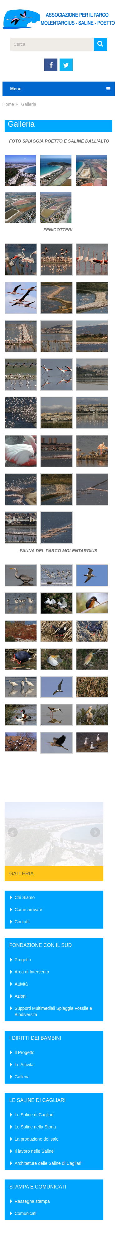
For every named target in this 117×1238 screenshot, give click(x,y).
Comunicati (26, 1155)
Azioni (21, 937)
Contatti (22, 863)
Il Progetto (25, 994)
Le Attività (24, 1006)
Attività (21, 925)
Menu (16, 88)
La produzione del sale (37, 1080)
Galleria (21, 815)
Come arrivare (28, 851)
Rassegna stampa (32, 1143)
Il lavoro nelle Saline (34, 1092)
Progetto (23, 901)
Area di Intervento (32, 913)
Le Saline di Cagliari (34, 1056)
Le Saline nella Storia (35, 1068)
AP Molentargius (21, 1225)
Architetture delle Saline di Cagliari (48, 1105)
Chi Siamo (25, 839)
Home (8, 104)
